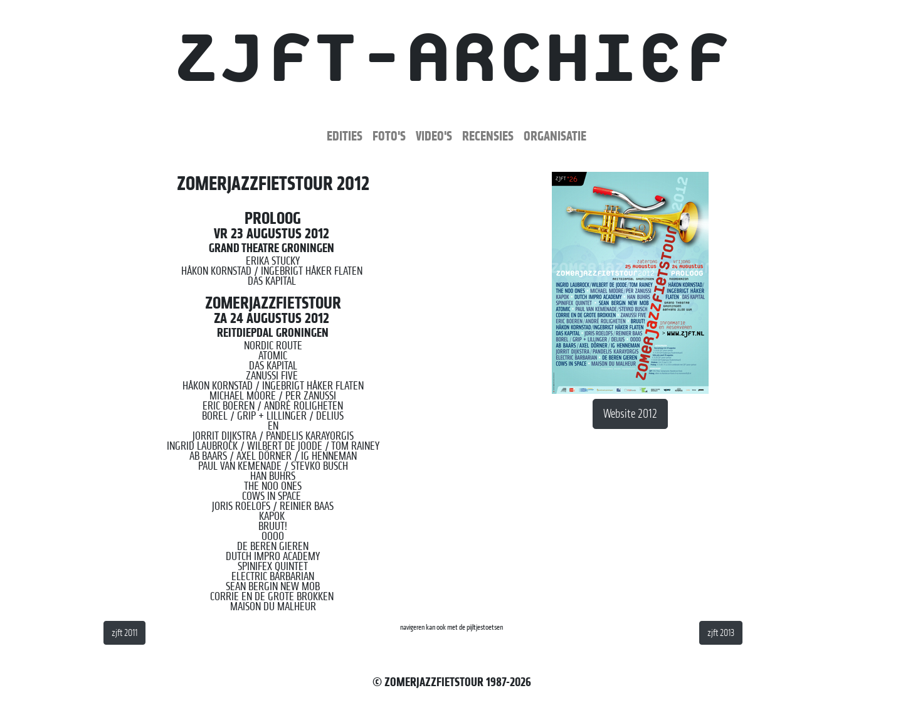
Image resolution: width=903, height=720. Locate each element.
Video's (434, 136)
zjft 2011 (124, 632)
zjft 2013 (720, 632)
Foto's (389, 136)
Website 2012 (630, 413)
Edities (344, 136)
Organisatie (555, 136)
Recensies (488, 136)
